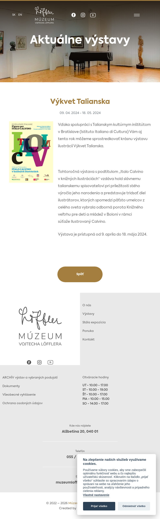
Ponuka (88, 330)
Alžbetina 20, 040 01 (80, 431)
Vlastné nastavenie (96, 495)
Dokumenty (11, 386)
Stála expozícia (94, 322)
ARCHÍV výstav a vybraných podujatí (30, 377)
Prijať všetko (99, 506)
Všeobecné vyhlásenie (19, 394)
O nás (86, 305)
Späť (80, 274)
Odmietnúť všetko (134, 506)
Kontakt (88, 339)
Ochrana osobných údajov (22, 403)
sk (13, 15)
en (20, 15)
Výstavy (88, 313)
